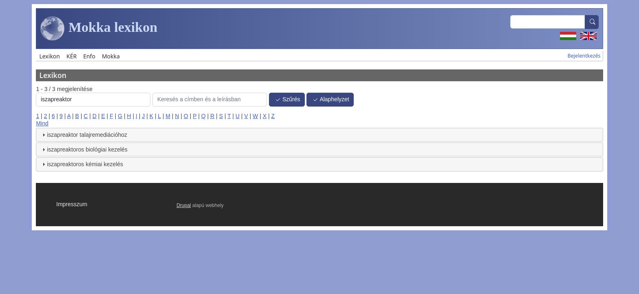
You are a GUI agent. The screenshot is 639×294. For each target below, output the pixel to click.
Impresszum (71, 204)
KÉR (71, 56)
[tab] (319, 135)
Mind (42, 123)
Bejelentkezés (584, 55)
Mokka (111, 56)
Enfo (89, 56)
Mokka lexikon (98, 28)
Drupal (183, 205)
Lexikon (49, 56)
